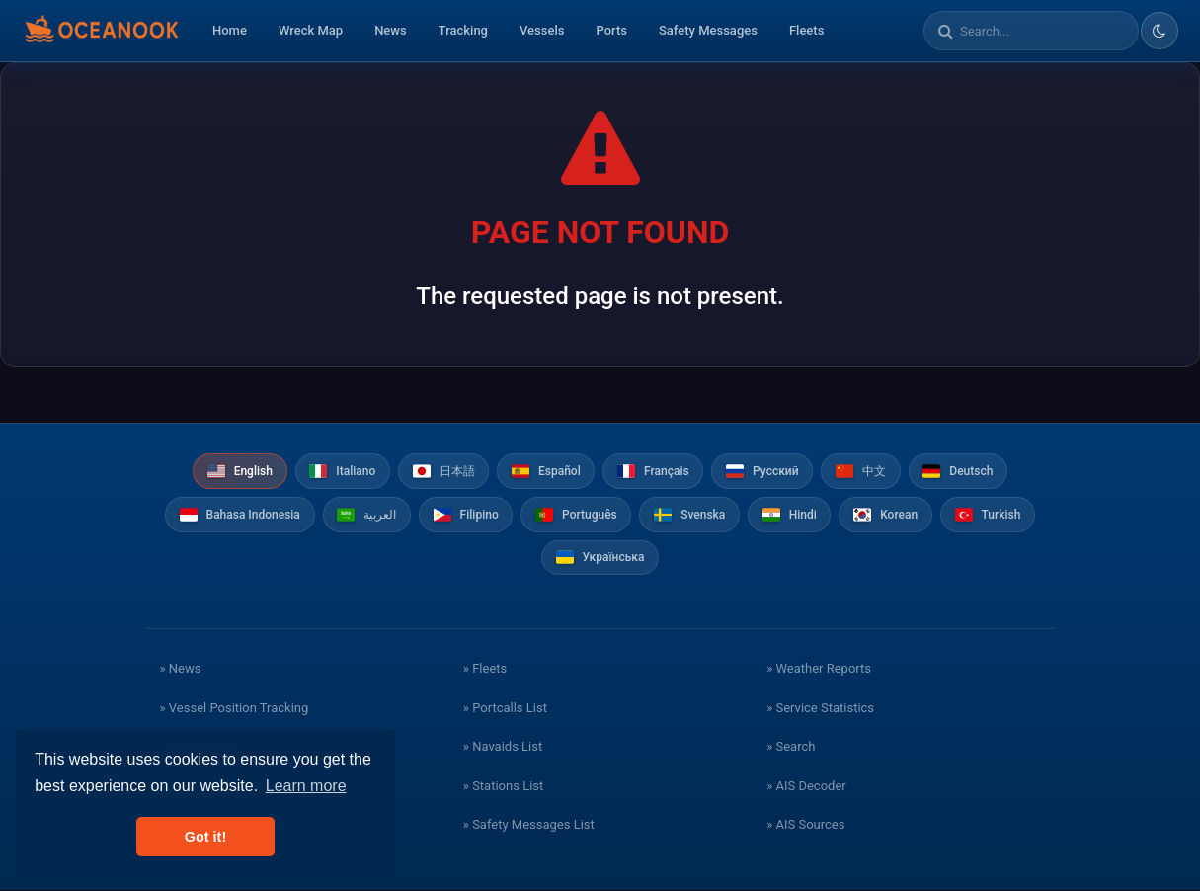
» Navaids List (502, 747)
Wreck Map (311, 30)
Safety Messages (708, 30)
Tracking (463, 30)
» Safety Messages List (529, 825)
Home (229, 30)
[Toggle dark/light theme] (1159, 30)
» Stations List (503, 786)
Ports (611, 30)
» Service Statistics (820, 708)
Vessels (542, 30)
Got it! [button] (205, 837)
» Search (790, 747)
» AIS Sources (805, 825)
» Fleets (485, 669)
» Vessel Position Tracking (234, 708)
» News (180, 669)
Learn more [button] (306, 785)
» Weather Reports (818, 669)
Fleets (806, 30)
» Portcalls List (505, 708)
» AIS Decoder (806, 786)
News (390, 30)
